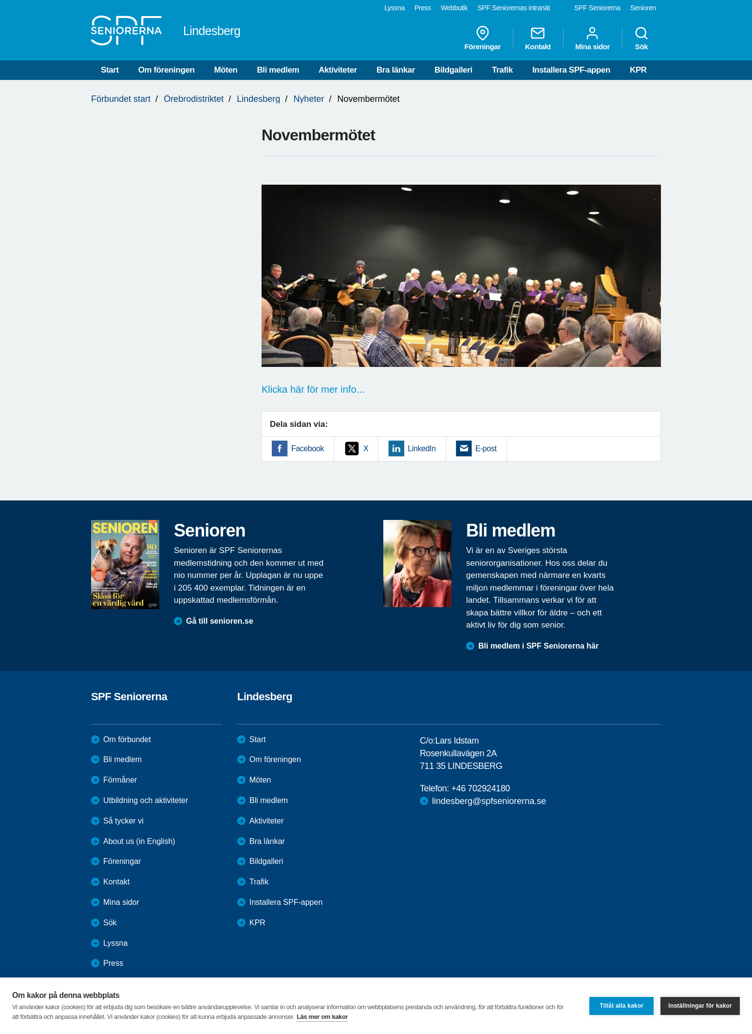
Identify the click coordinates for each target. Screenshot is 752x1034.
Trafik (502, 70)
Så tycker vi (123, 821)
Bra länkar (395, 70)
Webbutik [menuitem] (454, 8)
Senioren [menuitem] (643, 8)
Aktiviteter (338, 70)
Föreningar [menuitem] (483, 38)
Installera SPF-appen (571, 70)
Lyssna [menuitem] (394, 8)
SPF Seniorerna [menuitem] (597, 8)
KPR (638, 70)
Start (110, 70)
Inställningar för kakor (700, 1005)
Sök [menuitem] (641, 38)
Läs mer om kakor (322, 1016)
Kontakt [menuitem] (538, 38)
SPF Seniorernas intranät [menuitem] (513, 8)
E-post (486, 448)
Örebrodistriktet (194, 99)
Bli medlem (278, 70)
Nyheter (308, 99)
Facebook (307, 448)
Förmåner (120, 780)
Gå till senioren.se (219, 621)
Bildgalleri (453, 70)
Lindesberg (258, 99)
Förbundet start (120, 99)
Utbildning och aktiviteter (145, 800)
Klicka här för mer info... (313, 389)
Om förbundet (127, 739)
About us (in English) (139, 841)
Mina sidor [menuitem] (592, 38)
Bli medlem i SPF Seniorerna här (538, 646)
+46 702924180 (480, 788)
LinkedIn (421, 448)
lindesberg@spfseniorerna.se (489, 801)
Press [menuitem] (422, 8)
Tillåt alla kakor (621, 1005)
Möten (225, 70)
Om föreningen (166, 70)
